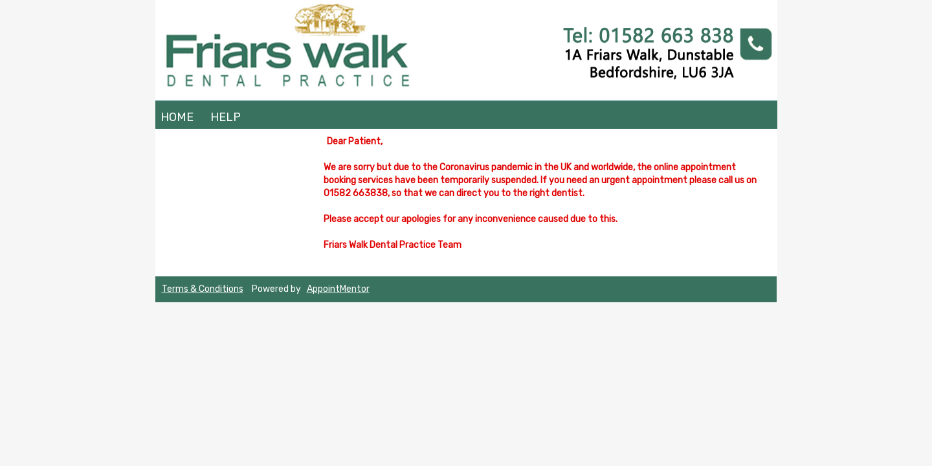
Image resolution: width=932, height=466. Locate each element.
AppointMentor (338, 288)
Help (225, 117)
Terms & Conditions (202, 288)
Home (177, 117)
